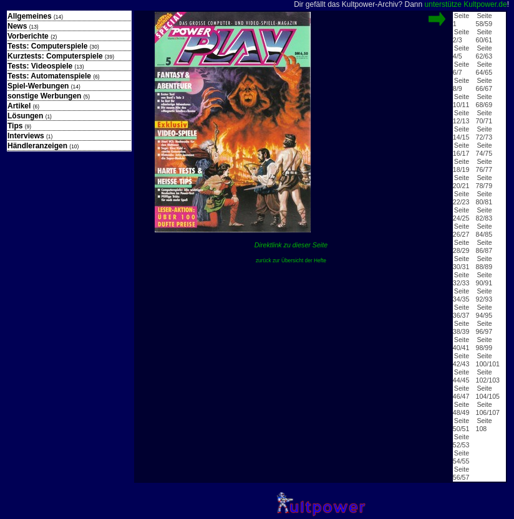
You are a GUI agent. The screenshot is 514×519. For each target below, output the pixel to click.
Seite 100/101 (487, 360)
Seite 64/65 (483, 68)
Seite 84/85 (483, 230)
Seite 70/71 (483, 117)
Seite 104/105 (487, 392)
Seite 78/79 (483, 181)
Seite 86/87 (483, 246)
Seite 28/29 (461, 246)
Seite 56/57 (461, 473)
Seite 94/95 (483, 311)
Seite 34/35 (461, 295)
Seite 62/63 (483, 52)
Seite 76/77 (483, 165)
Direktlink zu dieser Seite (291, 245)
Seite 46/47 (461, 392)
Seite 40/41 (461, 343)
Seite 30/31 (461, 262)
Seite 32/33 (461, 279)
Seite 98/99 (483, 343)
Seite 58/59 (483, 19)
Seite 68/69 (483, 100)
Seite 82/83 (483, 214)
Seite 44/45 (461, 376)
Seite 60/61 (483, 36)
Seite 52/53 (461, 441)
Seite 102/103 (487, 376)
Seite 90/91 (483, 279)
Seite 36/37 (461, 311)
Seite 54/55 (461, 457)
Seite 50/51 (461, 424)
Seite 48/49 (461, 408)
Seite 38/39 (461, 327)
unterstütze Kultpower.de (466, 4)
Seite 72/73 (483, 133)
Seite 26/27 (461, 230)
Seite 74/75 (483, 149)
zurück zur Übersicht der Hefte (291, 260)
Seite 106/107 (487, 408)
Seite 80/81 (483, 198)
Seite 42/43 (461, 360)
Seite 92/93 (483, 295)
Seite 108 (483, 424)
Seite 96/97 (483, 327)
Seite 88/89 (483, 262)
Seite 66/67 (483, 84)
